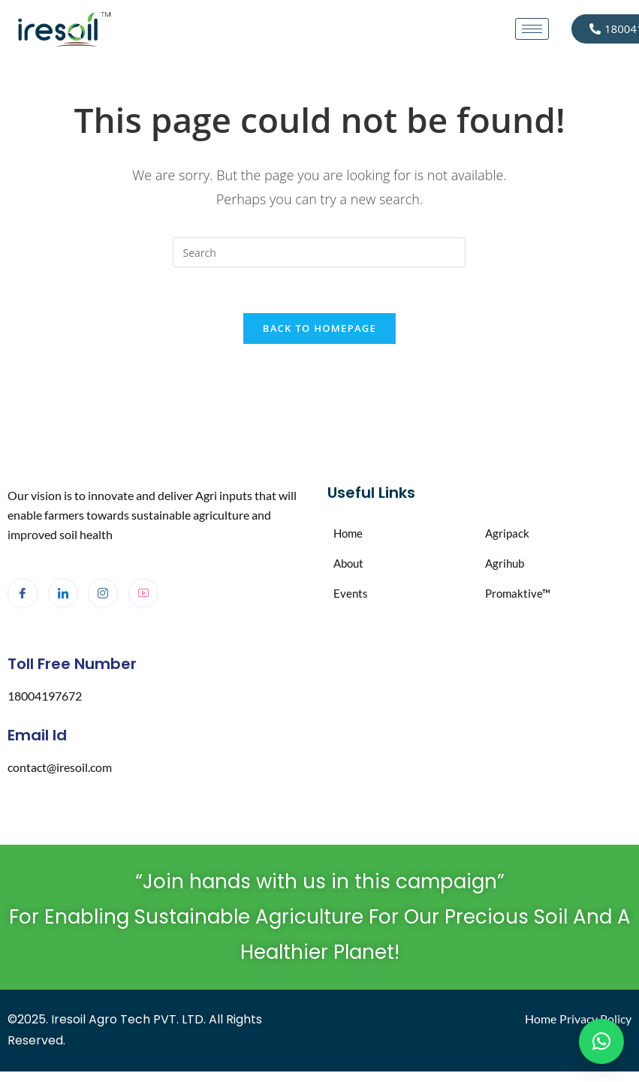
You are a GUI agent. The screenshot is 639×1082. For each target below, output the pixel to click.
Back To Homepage (319, 328)
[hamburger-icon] (532, 29)
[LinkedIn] (63, 593)
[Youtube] (143, 593)
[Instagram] (103, 593)
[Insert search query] (319, 252)
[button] (601, 1041)
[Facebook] (23, 593)
